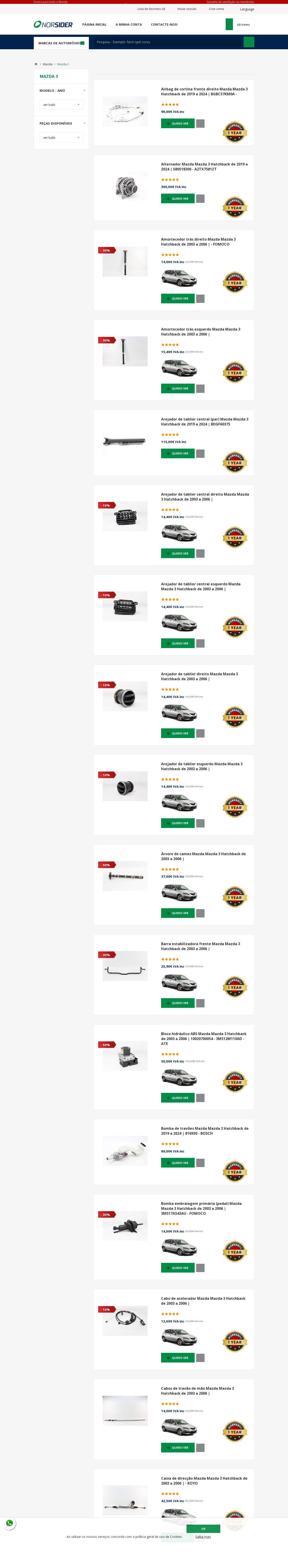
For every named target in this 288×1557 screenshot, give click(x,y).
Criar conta (216, 9)
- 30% (105, 250)
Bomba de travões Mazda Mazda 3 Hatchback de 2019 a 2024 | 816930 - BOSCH (205, 1131)
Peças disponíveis (56, 123)
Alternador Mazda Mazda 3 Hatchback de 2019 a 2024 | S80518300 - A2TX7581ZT (204, 167)
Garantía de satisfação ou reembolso (230, 2)
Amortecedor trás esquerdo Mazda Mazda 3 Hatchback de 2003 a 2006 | (200, 332)
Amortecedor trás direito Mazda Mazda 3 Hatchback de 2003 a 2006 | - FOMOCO (198, 242)
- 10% (105, 505)
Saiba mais (203, 1537)
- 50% (105, 865)
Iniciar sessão (187, 9)
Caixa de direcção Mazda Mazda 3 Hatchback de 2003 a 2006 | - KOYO (204, 1481)
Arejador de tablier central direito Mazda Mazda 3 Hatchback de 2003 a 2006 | (205, 497)
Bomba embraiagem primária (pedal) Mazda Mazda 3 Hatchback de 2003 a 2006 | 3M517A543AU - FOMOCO (201, 1208)
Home (36, 64)
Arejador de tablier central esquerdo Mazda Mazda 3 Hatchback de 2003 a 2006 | (201, 586)
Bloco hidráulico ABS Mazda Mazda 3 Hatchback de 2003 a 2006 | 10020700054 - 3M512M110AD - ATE (204, 1038)
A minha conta (129, 24)
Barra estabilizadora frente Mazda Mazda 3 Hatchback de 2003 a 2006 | (200, 946)
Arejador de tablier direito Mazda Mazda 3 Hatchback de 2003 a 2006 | (199, 676)
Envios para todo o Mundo (51, 2)
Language (247, 9)
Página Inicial (94, 24)
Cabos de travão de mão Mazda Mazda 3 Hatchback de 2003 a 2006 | (197, 1391)
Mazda (47, 64)
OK (203, 1529)
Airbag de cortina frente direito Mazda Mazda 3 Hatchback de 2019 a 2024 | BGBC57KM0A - (204, 91)
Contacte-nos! (164, 24)
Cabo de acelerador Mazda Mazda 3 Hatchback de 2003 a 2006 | (203, 1301)
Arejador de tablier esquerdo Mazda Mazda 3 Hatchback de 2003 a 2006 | (202, 766)
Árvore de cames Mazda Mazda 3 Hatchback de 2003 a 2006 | (203, 856)
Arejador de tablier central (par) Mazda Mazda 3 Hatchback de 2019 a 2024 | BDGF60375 (204, 422)
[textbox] (167, 42)
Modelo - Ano (52, 90)
